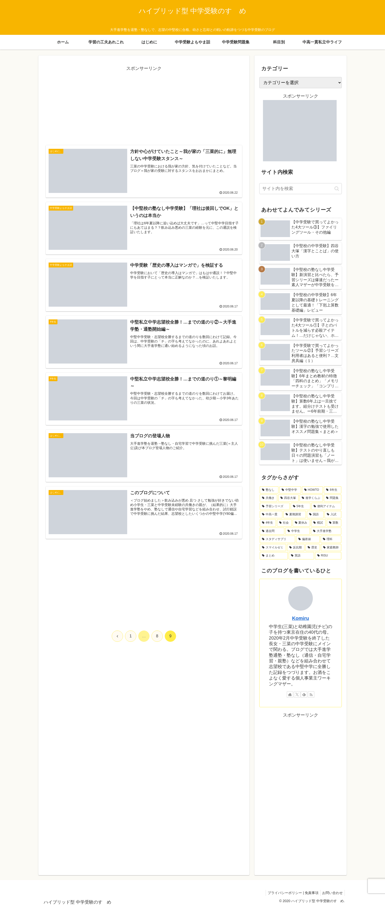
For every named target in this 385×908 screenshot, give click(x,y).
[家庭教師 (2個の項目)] (331, 547)
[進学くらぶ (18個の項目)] (311, 498)
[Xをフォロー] (297, 694)
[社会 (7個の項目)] (284, 523)
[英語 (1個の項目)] (301, 555)
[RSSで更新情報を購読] (311, 694)
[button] (336, 188)
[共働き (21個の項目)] (268, 498)
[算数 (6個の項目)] (334, 523)
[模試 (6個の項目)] (318, 523)
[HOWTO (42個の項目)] (312, 490)
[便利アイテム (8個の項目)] (326, 506)
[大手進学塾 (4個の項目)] (326, 531)
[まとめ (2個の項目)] (274, 555)
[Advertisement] (144, 107)
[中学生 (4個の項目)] (297, 531)
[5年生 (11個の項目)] (300, 506)
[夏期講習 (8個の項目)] (294, 514)
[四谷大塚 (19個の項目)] (288, 498)
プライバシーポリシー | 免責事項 (290, 893)
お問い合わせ (331, 893)
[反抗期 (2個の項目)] (295, 547)
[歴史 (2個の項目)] (312, 547)
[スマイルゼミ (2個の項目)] (273, 547)
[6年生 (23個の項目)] (332, 490)
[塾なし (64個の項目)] (269, 490)
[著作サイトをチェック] (290, 694)
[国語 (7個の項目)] (315, 514)
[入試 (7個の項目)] (333, 514)
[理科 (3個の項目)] (331, 539)
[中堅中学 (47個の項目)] (290, 490)
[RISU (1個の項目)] (328, 555)
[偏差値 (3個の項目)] (308, 539)
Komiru (300, 618)
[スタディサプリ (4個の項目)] (277, 539)
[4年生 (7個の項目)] (268, 523)
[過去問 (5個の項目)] (272, 531)
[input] (300, 188)
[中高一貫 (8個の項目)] (271, 514)
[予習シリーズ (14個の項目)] (275, 506)
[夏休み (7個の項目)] (301, 523)
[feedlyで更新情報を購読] (304, 694)
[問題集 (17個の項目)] (332, 498)
